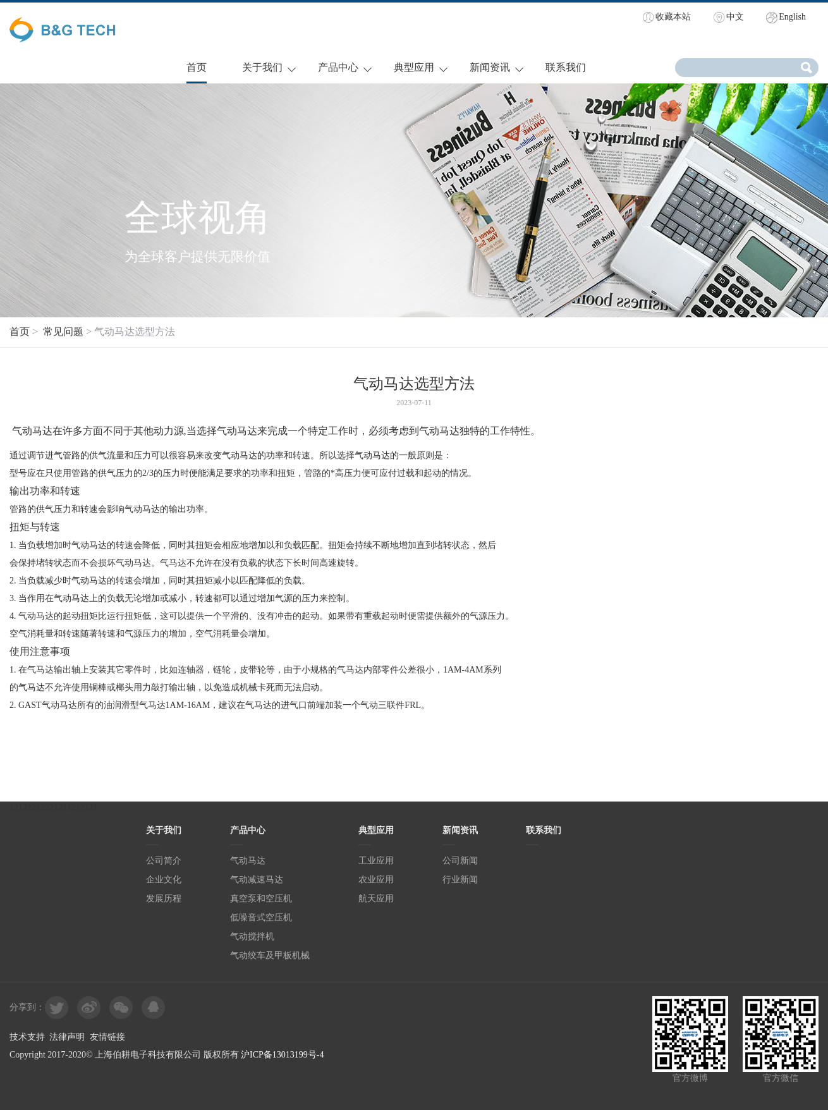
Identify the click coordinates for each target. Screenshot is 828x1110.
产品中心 (338, 67)
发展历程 (163, 898)
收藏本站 (673, 16)
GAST (30, 705)
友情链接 (107, 1037)
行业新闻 (460, 879)
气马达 (40, 669)
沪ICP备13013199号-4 (282, 1054)
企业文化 (163, 879)
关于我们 (262, 67)
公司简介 (163, 860)
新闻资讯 (490, 67)
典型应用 (414, 67)
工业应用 (376, 860)
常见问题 (63, 331)
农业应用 (376, 879)
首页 (196, 67)
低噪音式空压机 (261, 917)
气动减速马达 (256, 879)
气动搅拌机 (252, 936)
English (792, 16)
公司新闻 (460, 860)
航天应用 (376, 898)
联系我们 (565, 67)
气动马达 (239, 455)
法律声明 (67, 1037)
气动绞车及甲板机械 (270, 955)
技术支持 (27, 1037)
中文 (735, 16)
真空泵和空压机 (261, 898)
